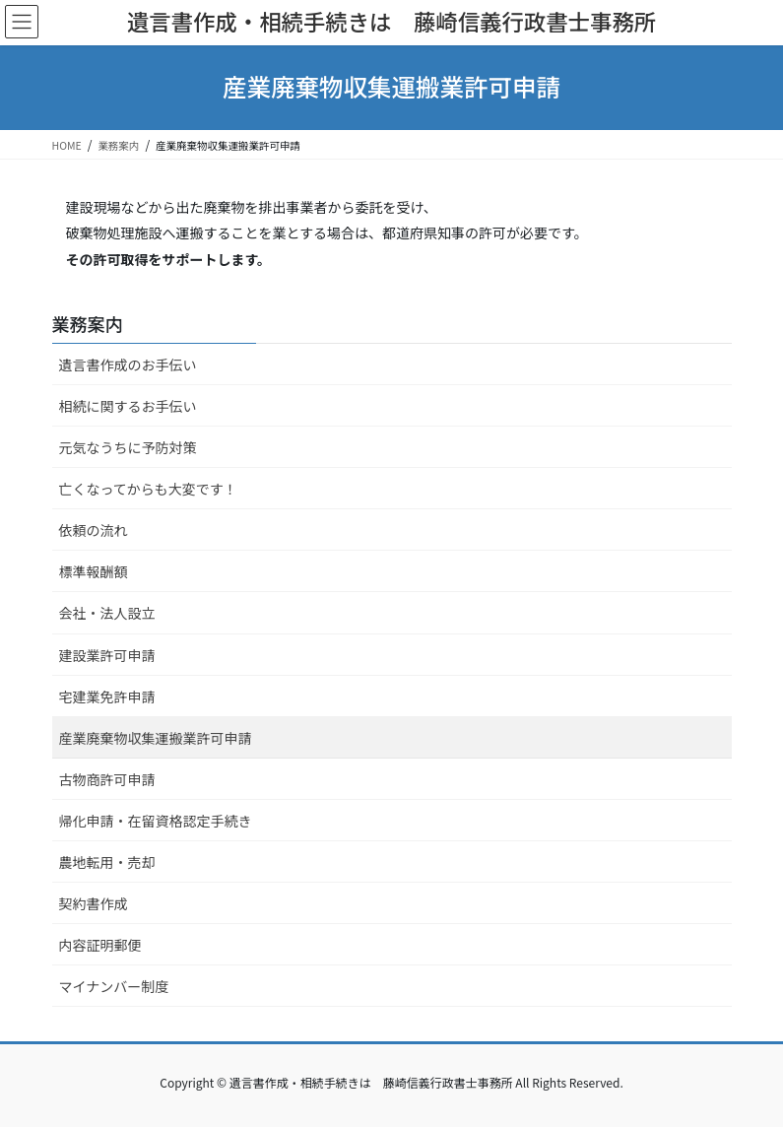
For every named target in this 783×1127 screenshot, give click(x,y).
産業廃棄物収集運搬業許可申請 (155, 738)
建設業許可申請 (107, 655)
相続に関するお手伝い (128, 406)
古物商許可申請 (107, 779)
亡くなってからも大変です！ (148, 488)
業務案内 (87, 323)
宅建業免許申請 (107, 696)
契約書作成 (93, 903)
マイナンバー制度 (114, 986)
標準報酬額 (93, 571)
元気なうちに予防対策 (128, 447)
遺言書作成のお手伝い (128, 364)
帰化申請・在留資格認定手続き (155, 820)
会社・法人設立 (107, 613)
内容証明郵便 (100, 945)
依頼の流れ (93, 530)
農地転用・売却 (107, 862)
